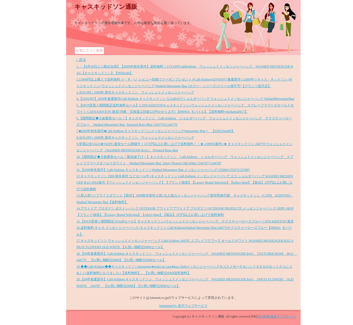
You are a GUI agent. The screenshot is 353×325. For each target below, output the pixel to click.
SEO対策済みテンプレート (276, 316)
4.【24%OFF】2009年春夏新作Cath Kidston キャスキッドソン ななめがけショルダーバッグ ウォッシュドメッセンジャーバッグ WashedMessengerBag (185, 99)
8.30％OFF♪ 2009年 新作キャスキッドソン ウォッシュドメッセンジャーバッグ (135, 137)
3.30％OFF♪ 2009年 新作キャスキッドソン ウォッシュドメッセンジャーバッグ (135, 92)
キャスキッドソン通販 (105, 6)
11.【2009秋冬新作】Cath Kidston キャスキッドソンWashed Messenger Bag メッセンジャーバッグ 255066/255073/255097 (163, 170)
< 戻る (81, 60)
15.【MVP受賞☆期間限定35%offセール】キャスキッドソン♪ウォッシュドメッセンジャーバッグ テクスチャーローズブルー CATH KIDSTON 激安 (185, 221)
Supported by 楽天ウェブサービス (183, 306)
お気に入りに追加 (89, 50)
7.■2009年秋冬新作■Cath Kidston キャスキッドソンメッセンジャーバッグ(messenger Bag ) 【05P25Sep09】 (155, 131)
